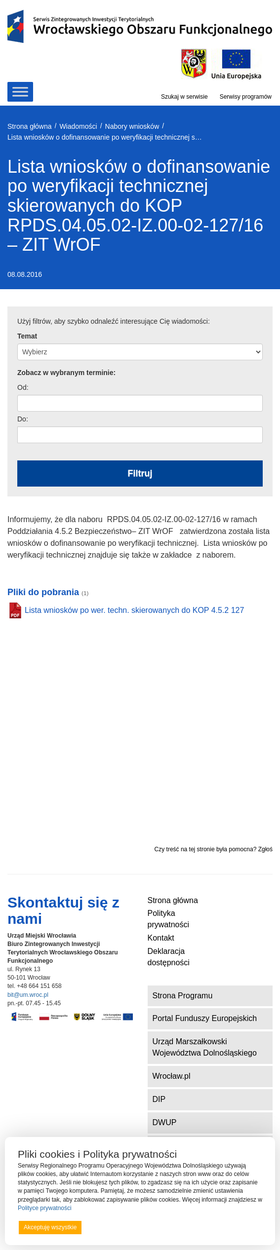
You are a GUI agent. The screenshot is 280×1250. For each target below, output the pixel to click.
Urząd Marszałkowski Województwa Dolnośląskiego (205, 1047)
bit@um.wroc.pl (27, 994)
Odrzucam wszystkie (152, 1227)
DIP (159, 1099)
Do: (22, 419)
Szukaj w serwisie (184, 96)
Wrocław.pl (172, 1076)
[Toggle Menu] (20, 91)
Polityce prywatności (45, 1208)
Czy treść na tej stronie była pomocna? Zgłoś (214, 849)
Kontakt (161, 938)
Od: (23, 387)
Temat (27, 336)
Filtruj (140, 473)
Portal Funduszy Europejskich (205, 1018)
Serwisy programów (246, 96)
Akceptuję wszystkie (50, 1227)
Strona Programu (183, 995)
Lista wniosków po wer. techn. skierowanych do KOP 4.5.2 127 (134, 610)
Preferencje (242, 1226)
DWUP (165, 1122)
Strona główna (173, 900)
